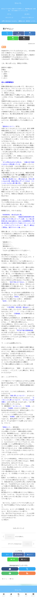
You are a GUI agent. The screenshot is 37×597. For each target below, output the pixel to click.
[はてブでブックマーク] (29, 33)
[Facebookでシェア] (18, 33)
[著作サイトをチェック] (9, 569)
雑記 (4, 46)
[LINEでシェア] (12, 38)
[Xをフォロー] (27, 569)
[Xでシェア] (7, 33)
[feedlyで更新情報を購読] (9, 573)
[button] (24, 38)
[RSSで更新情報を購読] (27, 573)
